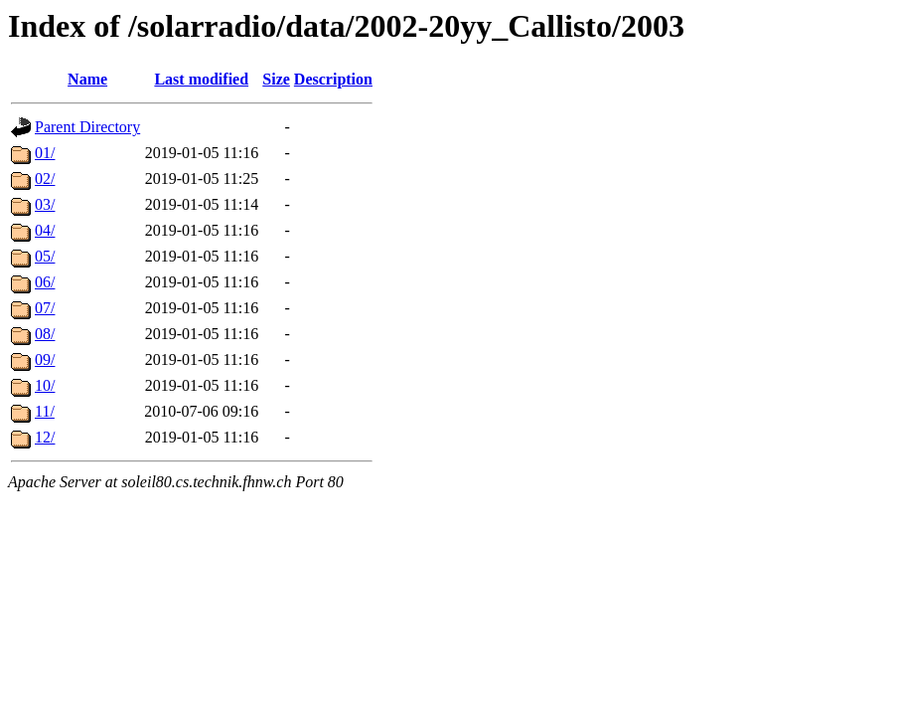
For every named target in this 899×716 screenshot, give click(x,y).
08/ (45, 333)
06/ (45, 281)
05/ (45, 256)
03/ (45, 204)
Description (333, 79)
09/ (45, 359)
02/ (45, 178)
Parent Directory (87, 126)
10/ (45, 385)
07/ (45, 307)
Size (276, 79)
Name (87, 79)
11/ (45, 411)
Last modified (201, 79)
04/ (45, 230)
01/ (45, 152)
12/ (45, 437)
